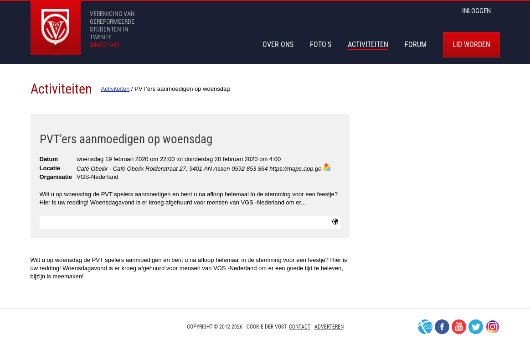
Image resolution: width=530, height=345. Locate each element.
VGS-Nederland (425, 326)
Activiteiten (368, 44)
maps (326, 167)
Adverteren (329, 327)
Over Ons (277, 44)
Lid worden (471, 44)
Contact (299, 327)
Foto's (320, 44)
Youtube (459, 326)
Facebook (442, 326)
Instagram (492, 326)
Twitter (475, 326)
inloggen (476, 11)
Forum (416, 44)
